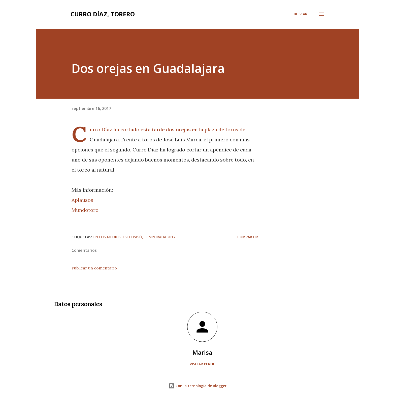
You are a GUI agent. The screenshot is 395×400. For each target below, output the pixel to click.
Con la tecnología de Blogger (197, 385)
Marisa (202, 352)
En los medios (107, 236)
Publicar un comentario (94, 267)
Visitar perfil (202, 364)
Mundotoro (85, 210)
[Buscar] (300, 14)
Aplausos (82, 200)
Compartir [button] (247, 236)
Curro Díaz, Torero (103, 14)
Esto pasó (132, 236)
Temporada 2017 (159, 236)
